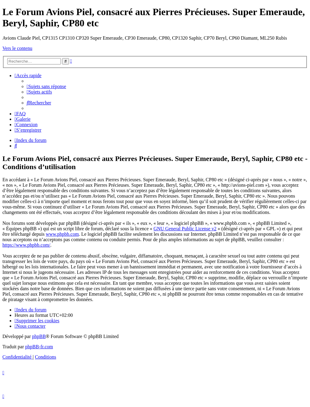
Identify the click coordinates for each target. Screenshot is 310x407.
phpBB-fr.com (39, 346)
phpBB (39, 336)
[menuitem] (46, 86)
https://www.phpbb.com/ (26, 245)
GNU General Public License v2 (184, 228)
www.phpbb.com (62, 234)
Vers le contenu (17, 48)
